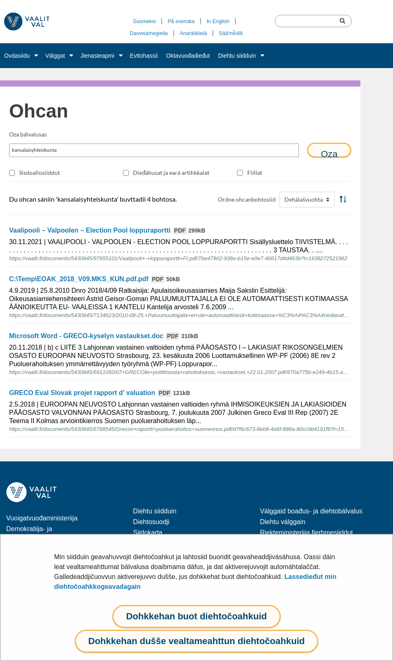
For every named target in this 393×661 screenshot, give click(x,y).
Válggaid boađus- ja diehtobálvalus (311, 511)
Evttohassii (144, 55)
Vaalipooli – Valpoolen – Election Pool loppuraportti (107, 230)
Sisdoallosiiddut (39, 172)
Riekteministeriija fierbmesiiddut (306, 532)
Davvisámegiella (149, 33)
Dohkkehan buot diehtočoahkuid (196, 616)
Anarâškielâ (193, 33)
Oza (329, 153)
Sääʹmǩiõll (230, 33)
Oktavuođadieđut (188, 55)
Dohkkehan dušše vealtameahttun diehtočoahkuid (196, 641)
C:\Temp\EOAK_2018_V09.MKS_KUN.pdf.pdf (94, 278)
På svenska (181, 21)
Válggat (55, 55)
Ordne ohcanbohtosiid (247, 199)
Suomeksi (144, 21)
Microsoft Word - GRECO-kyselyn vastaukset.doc (103, 335)
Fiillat (254, 172)
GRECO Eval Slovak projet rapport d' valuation (99, 392)
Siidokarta (147, 532)
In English (217, 21)
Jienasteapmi (97, 55)
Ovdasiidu (17, 55)
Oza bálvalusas (28, 134)
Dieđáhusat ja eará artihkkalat (171, 172)
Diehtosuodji (151, 521)
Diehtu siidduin (237, 55)
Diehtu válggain (282, 521)
